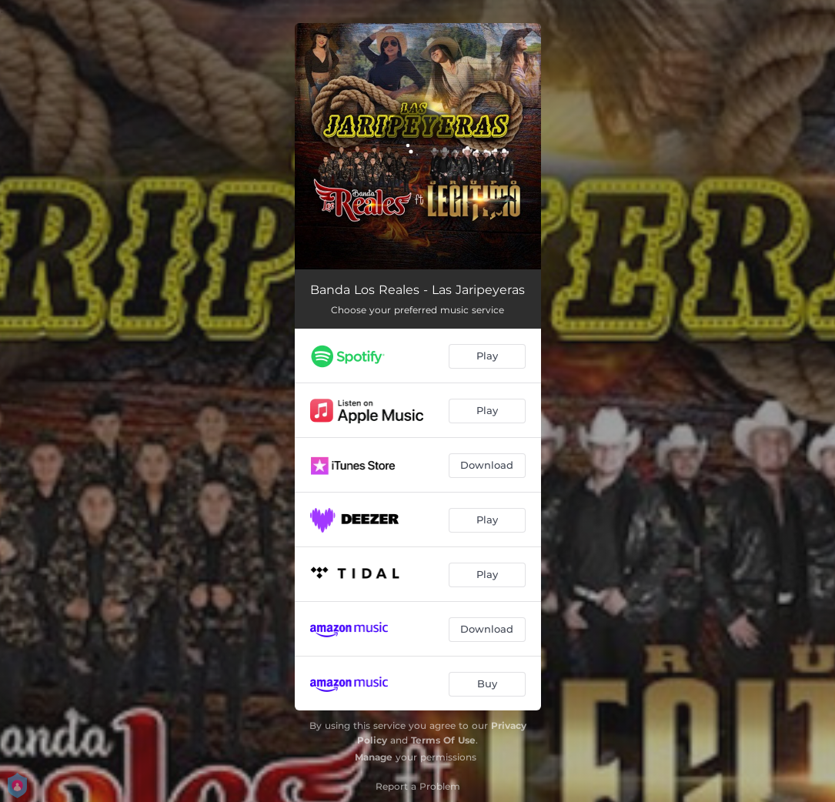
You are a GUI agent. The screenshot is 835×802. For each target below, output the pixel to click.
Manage (373, 757)
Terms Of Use (443, 740)
